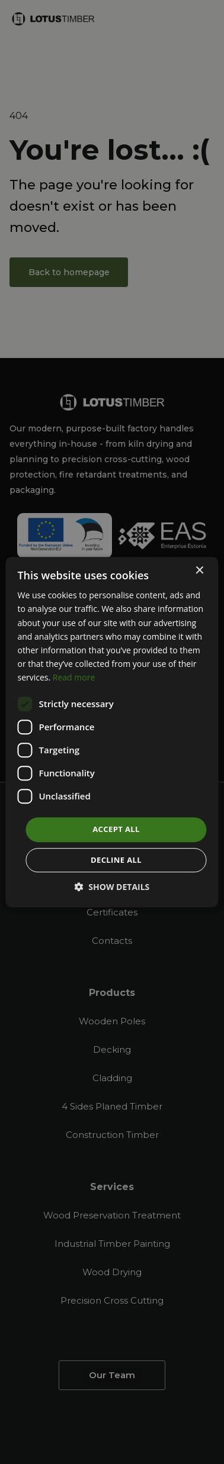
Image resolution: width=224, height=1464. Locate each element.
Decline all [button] (116, 859)
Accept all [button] (116, 829)
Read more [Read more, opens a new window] (74, 677)
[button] (112, 886)
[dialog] (112, 732)
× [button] (199, 570)
